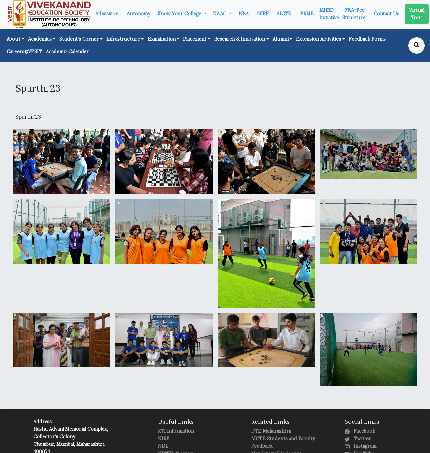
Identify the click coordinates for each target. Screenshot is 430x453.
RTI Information (176, 431)
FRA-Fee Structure (353, 14)
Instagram (360, 446)
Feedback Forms (367, 39)
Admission (106, 14)
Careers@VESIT (24, 52)
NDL (163, 446)
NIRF (263, 14)
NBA (244, 14)
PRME (307, 14)
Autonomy (138, 14)
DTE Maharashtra (271, 431)
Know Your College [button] (180, 14)
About (13, 39)
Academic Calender (67, 52)
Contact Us (386, 14)
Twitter (358, 439)
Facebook (360, 431)
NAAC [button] (220, 14)
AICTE (284, 14)
